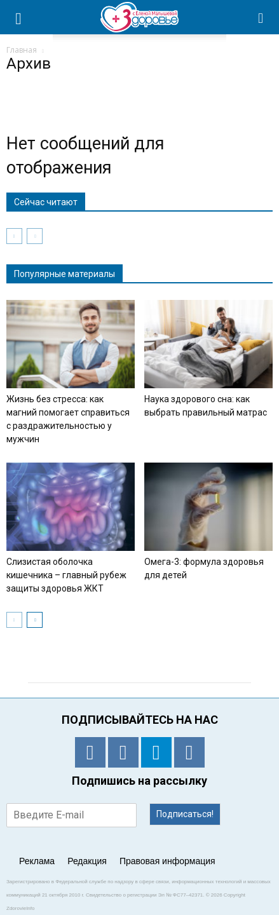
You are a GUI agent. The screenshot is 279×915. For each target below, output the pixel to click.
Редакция (87, 861)
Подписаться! (185, 814)
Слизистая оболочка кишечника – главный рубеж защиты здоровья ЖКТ (66, 575)
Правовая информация (167, 861)
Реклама (37, 861)
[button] (261, 17)
